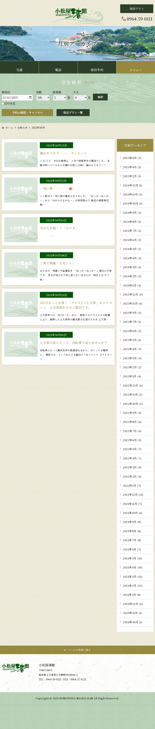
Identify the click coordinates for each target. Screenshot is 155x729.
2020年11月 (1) (132, 625)
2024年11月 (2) (133, 195)
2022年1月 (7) (132, 494)
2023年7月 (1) (132, 326)
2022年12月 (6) (133, 392)
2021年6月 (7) (132, 560)
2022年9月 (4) (132, 419)
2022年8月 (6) (132, 429)
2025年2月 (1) (132, 176)
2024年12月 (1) (133, 186)
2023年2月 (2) (132, 373)
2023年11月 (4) (133, 307)
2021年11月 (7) (132, 513)
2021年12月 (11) (133, 504)
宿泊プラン (137, 9)
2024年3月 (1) (132, 270)
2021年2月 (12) (133, 597)
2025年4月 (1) (132, 167)
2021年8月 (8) (132, 541)
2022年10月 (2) (133, 410)
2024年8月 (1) (132, 223)
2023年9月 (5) (132, 317)
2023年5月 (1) (132, 345)
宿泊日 (6, 92)
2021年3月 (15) (133, 588)
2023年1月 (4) (132, 382)
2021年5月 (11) (132, 569)
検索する (100, 97)
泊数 (39, 92)
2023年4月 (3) (132, 354)
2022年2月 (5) (132, 485)
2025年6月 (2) (132, 158)
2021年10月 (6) (133, 522)
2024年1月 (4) (132, 289)
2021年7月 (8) (132, 550)
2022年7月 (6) (132, 438)
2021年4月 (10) (133, 578)
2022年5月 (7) (132, 457)
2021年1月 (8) (132, 606)
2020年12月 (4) (133, 616)
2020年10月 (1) (133, 634)
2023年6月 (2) (132, 335)
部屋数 (57, 92)
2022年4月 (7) (132, 466)
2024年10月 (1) (133, 205)
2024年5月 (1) (132, 251)
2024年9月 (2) (132, 214)
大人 (76, 92)
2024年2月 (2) (132, 279)
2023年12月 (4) (133, 298)
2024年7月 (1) (132, 233)
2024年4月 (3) (132, 261)
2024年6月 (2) (132, 242)
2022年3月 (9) (132, 476)
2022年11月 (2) (133, 401)
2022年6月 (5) (132, 447)
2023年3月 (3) (132, 363)
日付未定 (8, 103)
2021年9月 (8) (132, 532)
